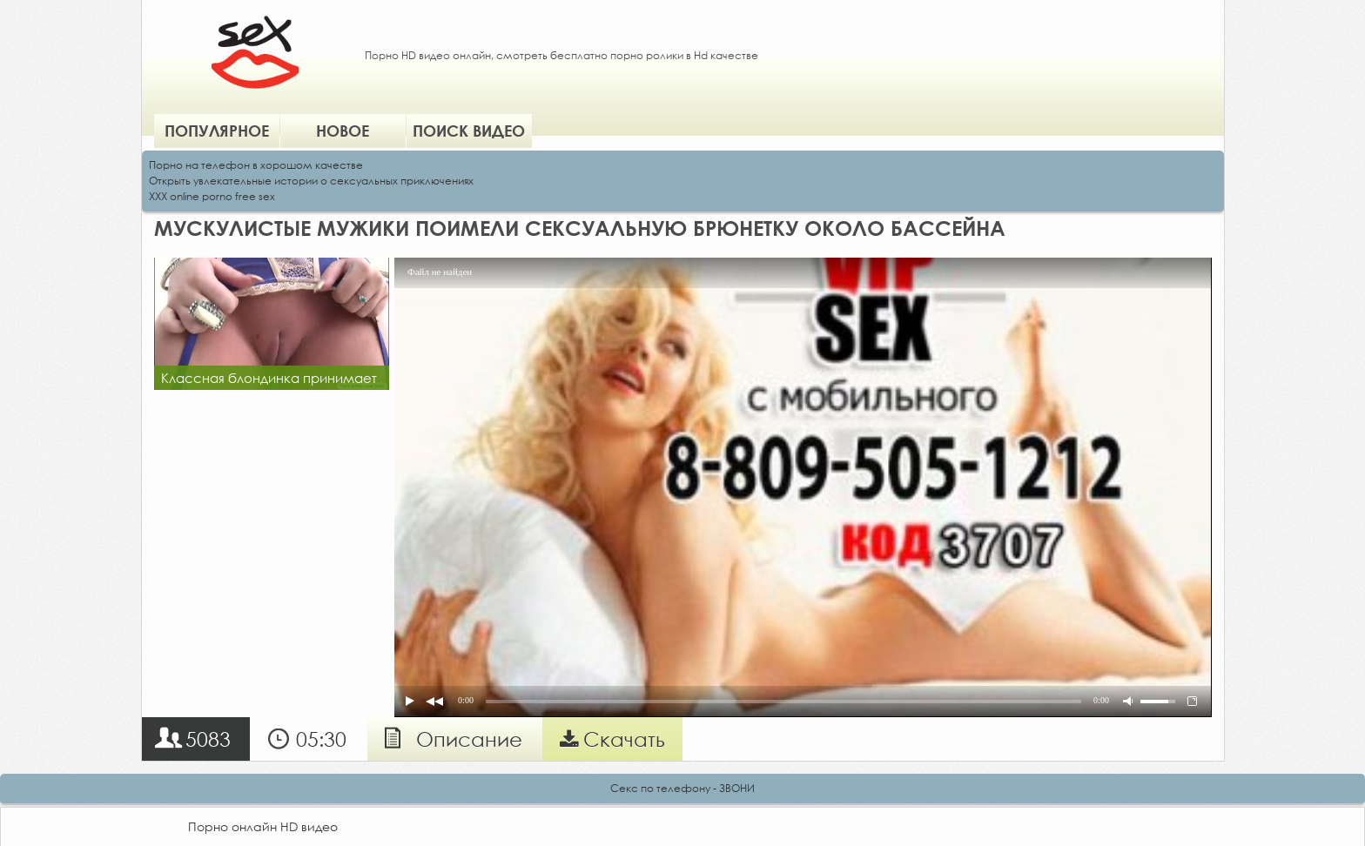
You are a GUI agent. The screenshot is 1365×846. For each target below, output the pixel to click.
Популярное (217, 130)
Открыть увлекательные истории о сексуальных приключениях (311, 180)
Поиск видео (469, 130)
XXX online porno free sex (212, 196)
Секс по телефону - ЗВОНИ (682, 788)
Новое (342, 130)
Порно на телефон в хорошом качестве (256, 164)
